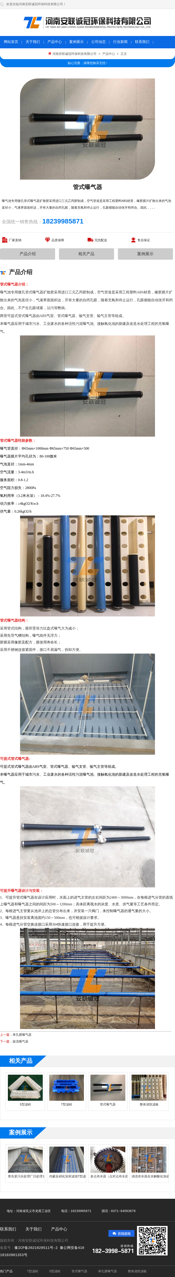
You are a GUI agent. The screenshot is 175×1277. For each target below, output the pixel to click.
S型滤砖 (55, 1271)
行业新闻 (120, 42)
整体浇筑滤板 (137, 1271)
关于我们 (33, 42)
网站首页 (11, 42)
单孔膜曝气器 (22, 1035)
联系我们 (142, 42)
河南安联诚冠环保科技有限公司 (74, 54)
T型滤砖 (32, 1271)
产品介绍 (28, 254)
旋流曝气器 (20, 1041)
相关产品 (86, 254)
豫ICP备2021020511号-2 (37, 1248)
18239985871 (63, 221)
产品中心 (54, 42)
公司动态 (98, 42)
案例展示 (76, 42)
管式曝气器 (79, 1271)
